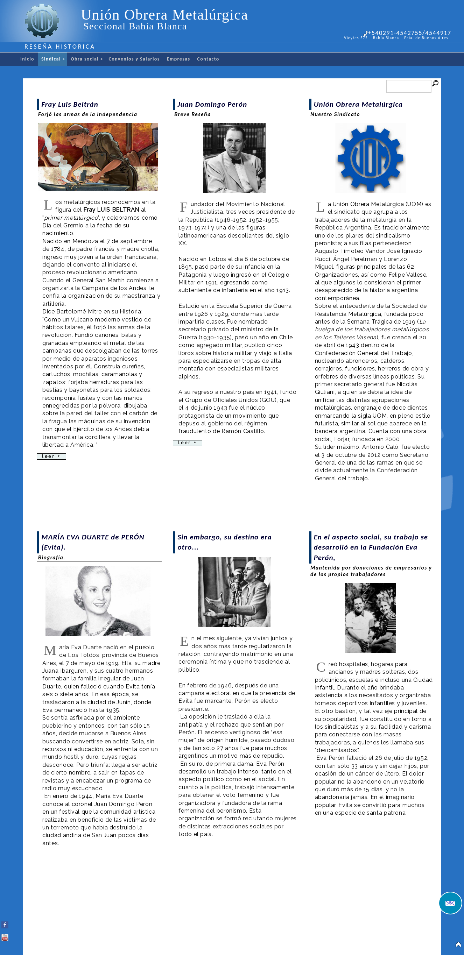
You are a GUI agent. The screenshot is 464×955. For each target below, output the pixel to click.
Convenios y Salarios (134, 59)
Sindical (53, 59)
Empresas (178, 59)
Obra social (87, 59)
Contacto (208, 59)
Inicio (27, 59)
